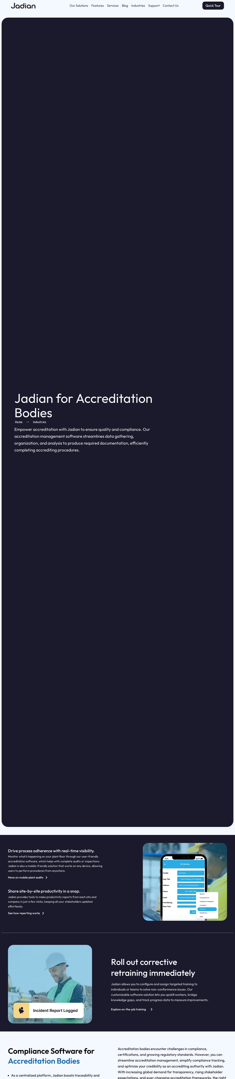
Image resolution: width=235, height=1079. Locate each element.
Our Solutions (79, 5)
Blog (125, 5)
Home (19, 421)
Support (154, 5)
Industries (138, 5)
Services (113, 5)
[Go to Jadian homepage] (28, 5)
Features (97, 5)
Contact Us (171, 5)
